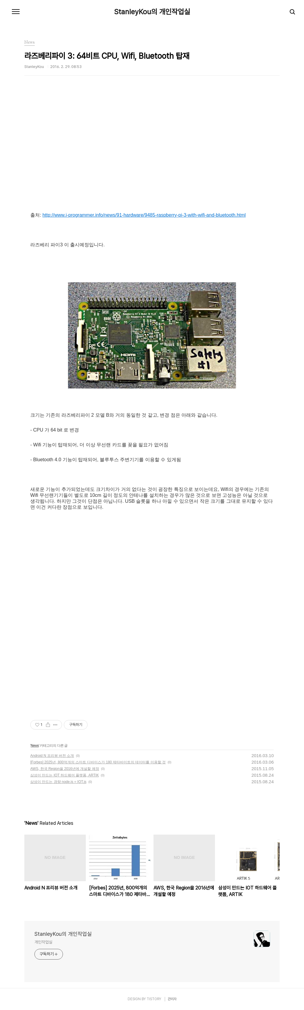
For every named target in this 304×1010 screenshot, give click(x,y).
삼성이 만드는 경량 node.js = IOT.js (58, 782)
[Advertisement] (152, 155)
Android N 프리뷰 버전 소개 (52, 756)
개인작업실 (43, 942)
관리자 (172, 999)
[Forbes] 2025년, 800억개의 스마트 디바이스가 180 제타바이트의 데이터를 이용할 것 (98, 762)
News (35, 745)
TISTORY (154, 999)
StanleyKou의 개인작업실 (152, 11)
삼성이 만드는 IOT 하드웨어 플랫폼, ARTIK (64, 775)
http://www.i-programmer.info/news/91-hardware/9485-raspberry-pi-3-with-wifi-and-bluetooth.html (144, 215)
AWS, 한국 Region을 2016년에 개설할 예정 (64, 769)
